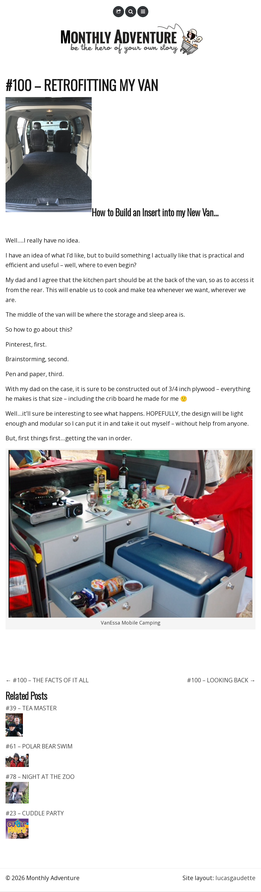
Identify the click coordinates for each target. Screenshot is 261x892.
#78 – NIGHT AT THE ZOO (40, 777)
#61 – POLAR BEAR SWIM (39, 746)
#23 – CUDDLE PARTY (35, 813)
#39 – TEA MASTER (31, 708)
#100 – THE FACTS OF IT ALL (51, 680)
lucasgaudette (235, 878)
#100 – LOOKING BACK (217, 680)
